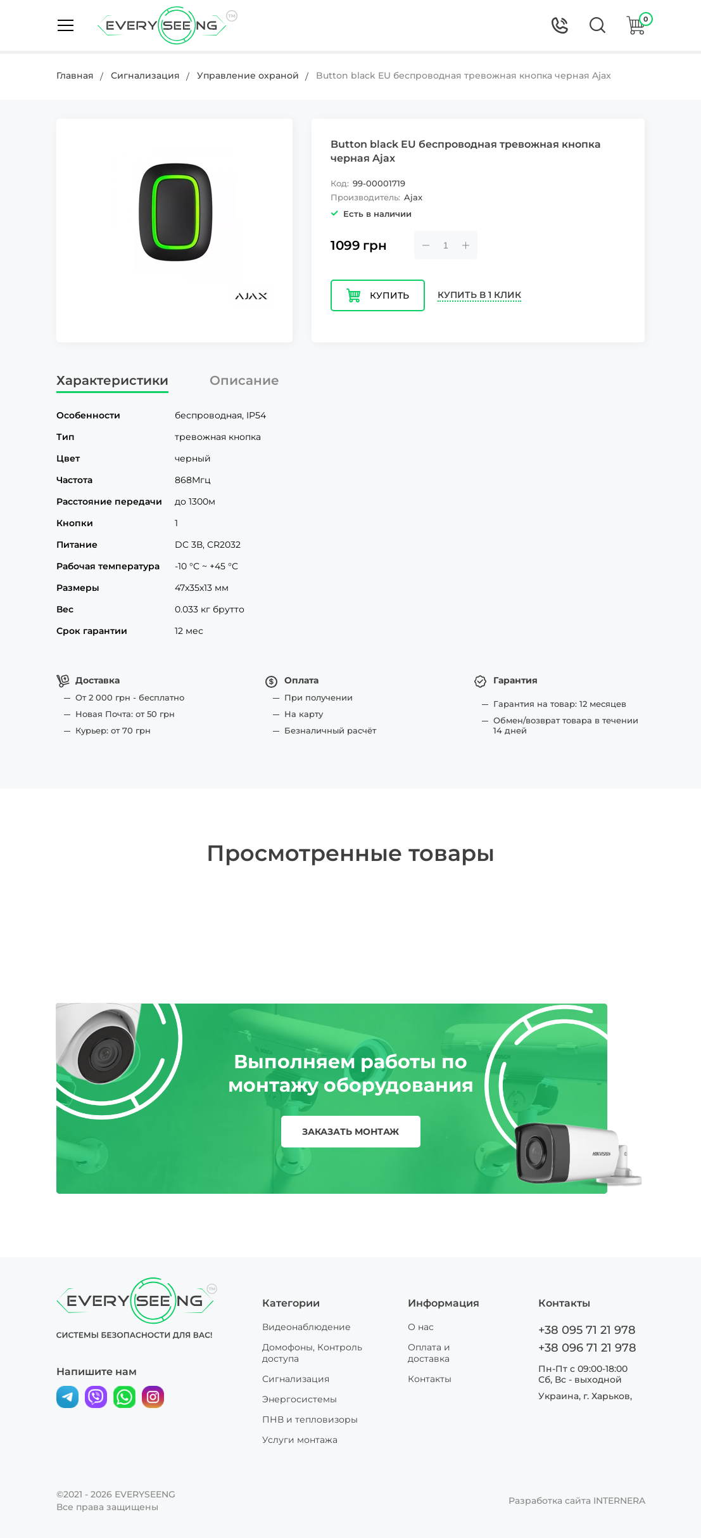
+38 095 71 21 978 (587, 1330)
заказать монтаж (350, 1131)
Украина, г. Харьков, (585, 1396)
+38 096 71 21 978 (587, 1348)
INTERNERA (619, 1500)
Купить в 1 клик (479, 295)
